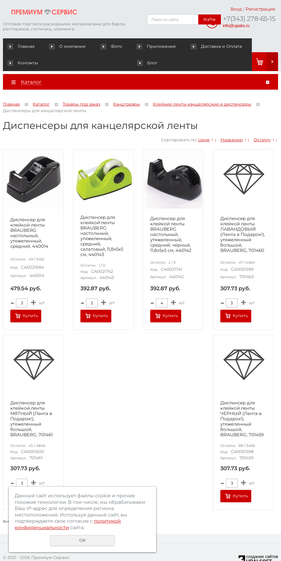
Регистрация (260, 9)
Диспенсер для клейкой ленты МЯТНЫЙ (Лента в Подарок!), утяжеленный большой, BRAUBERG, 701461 (31, 402)
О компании (57, 46)
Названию (232, 123)
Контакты (214, 46)
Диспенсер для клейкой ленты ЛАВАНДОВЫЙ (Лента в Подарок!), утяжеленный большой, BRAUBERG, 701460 (242, 218)
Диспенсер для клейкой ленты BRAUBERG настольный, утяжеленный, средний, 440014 (29, 216)
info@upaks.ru (236, 25)
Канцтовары (126, 88)
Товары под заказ (81, 88)
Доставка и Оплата (170, 46)
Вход (236, 9)
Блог (243, 46)
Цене (204, 123)
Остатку (262, 123)
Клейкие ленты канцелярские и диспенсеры (202, 88)
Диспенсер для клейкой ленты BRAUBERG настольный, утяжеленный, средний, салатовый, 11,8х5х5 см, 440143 (101, 220)
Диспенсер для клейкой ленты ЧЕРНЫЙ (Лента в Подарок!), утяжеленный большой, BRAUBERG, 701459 (242, 402)
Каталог (41, 88)
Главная (22, 46)
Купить (30, 299)
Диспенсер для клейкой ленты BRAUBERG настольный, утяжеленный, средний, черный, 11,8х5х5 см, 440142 (170, 218)
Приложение (122, 46)
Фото (89, 46)
